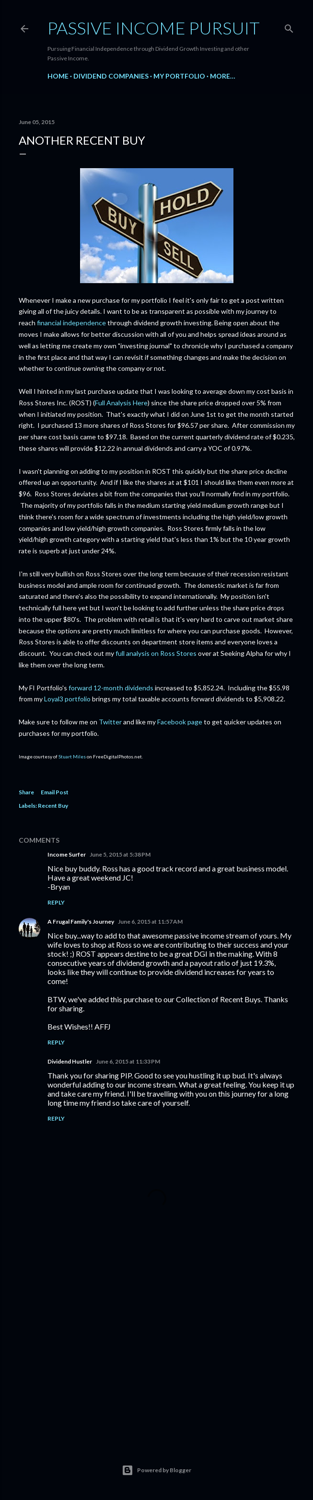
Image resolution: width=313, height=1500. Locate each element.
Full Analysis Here (121, 403)
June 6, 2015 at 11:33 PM (128, 1061)
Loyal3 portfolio (67, 699)
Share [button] (26, 792)
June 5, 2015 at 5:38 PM (120, 854)
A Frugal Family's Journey (80, 921)
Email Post (55, 792)
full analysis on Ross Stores (156, 653)
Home (58, 76)
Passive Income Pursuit (153, 27)
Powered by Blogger (156, 1470)
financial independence (71, 323)
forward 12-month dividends (111, 688)
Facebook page (179, 722)
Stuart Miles (72, 756)
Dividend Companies (111, 76)
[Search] (289, 26)
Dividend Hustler (69, 1061)
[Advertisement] (157, 1349)
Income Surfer (66, 854)
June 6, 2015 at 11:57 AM (150, 921)
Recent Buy (53, 805)
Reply (56, 902)
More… (222, 76)
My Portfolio (179, 76)
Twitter (110, 722)
